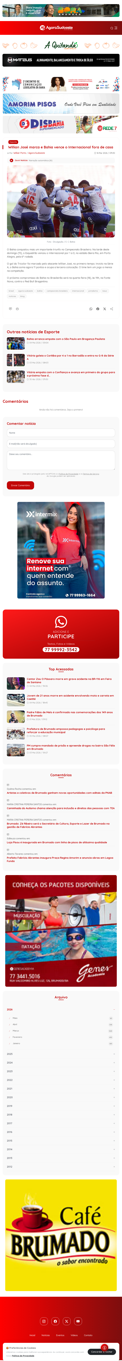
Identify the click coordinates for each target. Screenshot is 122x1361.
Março (63, 1031)
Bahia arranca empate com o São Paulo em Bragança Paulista (66, 339)
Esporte (13, 142)
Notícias (46, 1336)
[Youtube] (79, 1321)
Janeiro (63, 1044)
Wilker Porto (19, 153)
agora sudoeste (25, 291)
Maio (63, 1018)
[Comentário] (10, 308)
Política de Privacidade (68, 474)
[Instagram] (42, 1321)
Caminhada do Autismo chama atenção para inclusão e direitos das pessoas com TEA (61, 808)
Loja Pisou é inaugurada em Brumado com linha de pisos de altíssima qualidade (57, 842)
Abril (63, 1025)
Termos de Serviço (91, 474)
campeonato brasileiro (57, 291)
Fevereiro (63, 1037)
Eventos (60, 1336)
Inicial (32, 1336)
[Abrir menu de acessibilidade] (104, 1347)
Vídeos (74, 1336)
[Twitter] (67, 1321)
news (104, 291)
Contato (88, 1336)
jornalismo (93, 291)
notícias (12, 296)
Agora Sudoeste (36, 153)
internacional (78, 291)
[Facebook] (98, 308)
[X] (104, 308)
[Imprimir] (17, 308)
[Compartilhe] (111, 308)
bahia (39, 291)
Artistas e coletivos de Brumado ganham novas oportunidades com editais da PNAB (59, 792)
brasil (11, 291)
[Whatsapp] (91, 308)
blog (22, 296)
